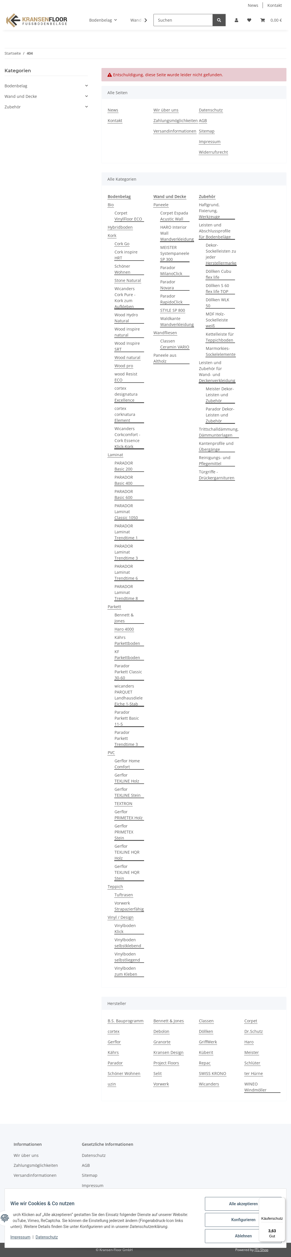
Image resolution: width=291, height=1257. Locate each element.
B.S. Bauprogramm (126, 1020)
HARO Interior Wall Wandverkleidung (177, 233)
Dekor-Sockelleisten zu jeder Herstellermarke (221, 254)
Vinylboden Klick (125, 928)
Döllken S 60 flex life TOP (217, 288)
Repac (205, 1063)
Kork (112, 235)
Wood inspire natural (127, 332)
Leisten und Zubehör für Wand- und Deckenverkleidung (217, 371)
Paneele (161, 204)
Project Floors (166, 1063)
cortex (113, 1031)
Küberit (206, 1052)
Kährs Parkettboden (127, 640)
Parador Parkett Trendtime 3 (126, 738)
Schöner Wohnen (122, 269)
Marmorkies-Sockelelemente (221, 351)
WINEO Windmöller (255, 1087)
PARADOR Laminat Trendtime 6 (126, 572)
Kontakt (274, 5)
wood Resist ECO (126, 377)
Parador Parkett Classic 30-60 (128, 671)
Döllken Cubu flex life (218, 274)
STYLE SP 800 (172, 310)
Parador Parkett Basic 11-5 (127, 718)
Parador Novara (167, 284)
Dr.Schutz (253, 1031)
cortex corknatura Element (125, 414)
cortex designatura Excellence (126, 394)
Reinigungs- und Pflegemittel (214, 460)
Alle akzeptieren (239, 1207)
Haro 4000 (124, 629)
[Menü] (281, 1201)
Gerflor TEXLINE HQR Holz (127, 852)
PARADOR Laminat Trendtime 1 (126, 531)
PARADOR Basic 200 (124, 466)
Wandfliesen (165, 332)
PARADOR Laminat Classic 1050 (126, 511)
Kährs (113, 1052)
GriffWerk (208, 1042)
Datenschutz (50, 1239)
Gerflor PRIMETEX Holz (129, 814)
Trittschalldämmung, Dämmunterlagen (219, 432)
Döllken (206, 1031)
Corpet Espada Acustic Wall (174, 216)
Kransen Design (168, 1052)
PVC (111, 752)
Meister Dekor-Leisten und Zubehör (220, 394)
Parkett (114, 606)
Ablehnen (239, 1237)
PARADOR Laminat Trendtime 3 (126, 552)
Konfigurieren (240, 1222)
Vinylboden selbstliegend (127, 957)
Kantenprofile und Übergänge (216, 446)
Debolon (161, 1031)
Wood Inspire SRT (127, 346)
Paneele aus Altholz (164, 358)
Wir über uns (165, 110)
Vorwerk (161, 1084)
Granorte (162, 1042)
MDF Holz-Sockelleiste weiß (217, 320)
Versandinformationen (174, 131)
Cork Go (122, 243)
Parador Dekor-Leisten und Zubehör (220, 415)
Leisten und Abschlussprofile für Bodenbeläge (215, 231)
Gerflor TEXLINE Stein (128, 792)
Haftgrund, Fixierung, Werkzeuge (209, 210)
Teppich (115, 886)
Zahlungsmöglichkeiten (175, 120)
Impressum (24, 1239)
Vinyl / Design (121, 917)
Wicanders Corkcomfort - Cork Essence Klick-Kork (127, 437)
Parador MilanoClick (171, 270)
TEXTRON (123, 803)
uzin (112, 1084)
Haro (248, 1042)
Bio (111, 204)
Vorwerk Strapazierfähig (129, 906)
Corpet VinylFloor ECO (128, 216)
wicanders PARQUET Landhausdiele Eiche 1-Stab (129, 695)
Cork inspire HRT (126, 255)
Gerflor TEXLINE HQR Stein (127, 872)
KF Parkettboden (127, 654)
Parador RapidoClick (171, 299)
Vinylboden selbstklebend (128, 942)
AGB (203, 120)
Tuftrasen (124, 894)
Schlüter (252, 1063)
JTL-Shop (261, 1249)
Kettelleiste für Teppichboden (220, 337)
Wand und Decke (21, 96)
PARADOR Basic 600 (124, 494)
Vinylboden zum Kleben (126, 971)
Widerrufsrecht (213, 152)
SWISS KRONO (212, 1073)
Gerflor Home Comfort (127, 763)
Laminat (115, 454)
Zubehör (13, 107)
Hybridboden (120, 227)
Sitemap (207, 131)
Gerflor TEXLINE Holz (127, 778)
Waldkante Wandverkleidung (177, 321)
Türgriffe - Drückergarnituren (216, 474)
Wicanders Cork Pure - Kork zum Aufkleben (125, 297)
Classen (206, 1020)
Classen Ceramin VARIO (174, 344)
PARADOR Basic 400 (124, 480)
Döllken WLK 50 (217, 302)
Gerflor (114, 1042)
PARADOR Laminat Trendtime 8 (126, 592)
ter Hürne (253, 1073)
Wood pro (124, 365)
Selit (157, 1073)
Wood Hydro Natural (126, 317)
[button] (236, 20)
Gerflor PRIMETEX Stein (124, 832)
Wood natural (127, 357)
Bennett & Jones (124, 618)
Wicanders (209, 1084)
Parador (115, 1063)
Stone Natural (128, 280)
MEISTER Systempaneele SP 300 (174, 253)
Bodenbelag (16, 85)
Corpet (250, 1020)
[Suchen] (183, 20)
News (253, 5)
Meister (251, 1052)
